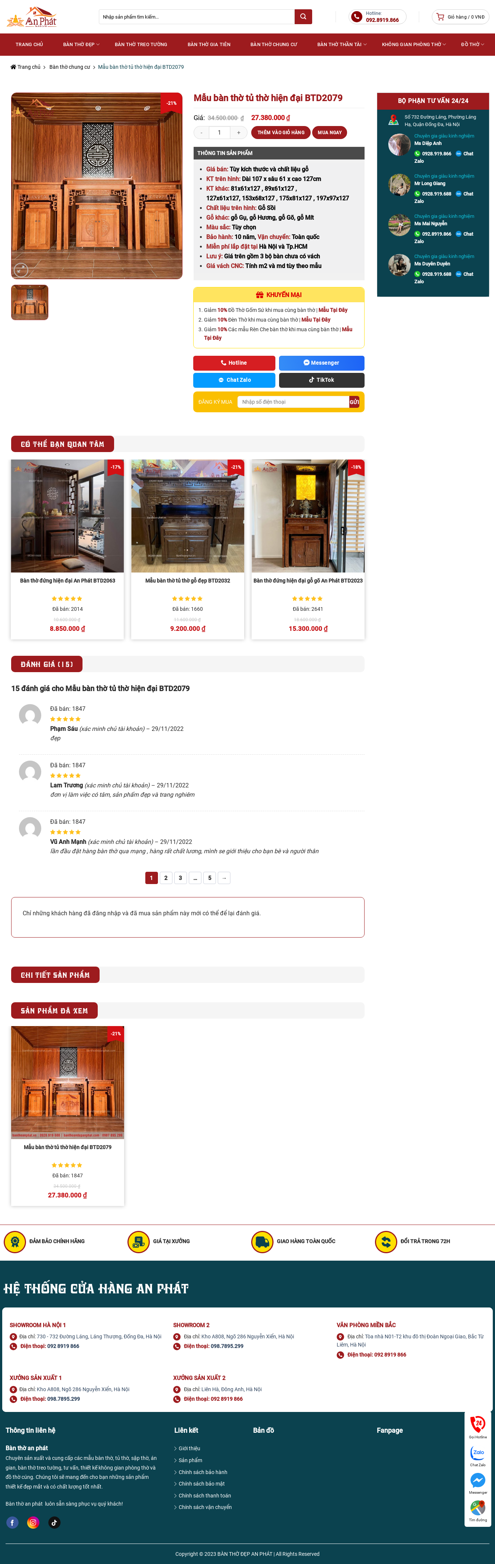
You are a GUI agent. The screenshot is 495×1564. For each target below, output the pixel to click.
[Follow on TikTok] (54, 1522)
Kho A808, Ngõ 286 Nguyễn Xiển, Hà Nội (247, 1336)
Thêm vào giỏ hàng (281, 132)
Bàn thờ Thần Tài (342, 44)
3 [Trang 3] (180, 878)
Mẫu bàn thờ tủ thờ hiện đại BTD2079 (67, 1147)
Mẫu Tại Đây (332, 310)
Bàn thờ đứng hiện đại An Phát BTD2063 (67, 581)
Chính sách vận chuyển (205, 1507)
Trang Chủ (29, 44)
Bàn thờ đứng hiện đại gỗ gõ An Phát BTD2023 (308, 581)
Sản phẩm (190, 1460)
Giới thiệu (189, 1448)
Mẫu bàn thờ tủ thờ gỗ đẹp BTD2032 (187, 581)
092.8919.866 (436, 234)
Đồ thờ (472, 44)
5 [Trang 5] (209, 878)
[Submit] (303, 16)
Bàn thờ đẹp (81, 44)
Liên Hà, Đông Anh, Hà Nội (231, 1389)
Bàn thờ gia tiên (209, 44)
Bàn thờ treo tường (141, 44)
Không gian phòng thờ (414, 44)
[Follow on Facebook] (12, 1522)
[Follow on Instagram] (33, 1522)
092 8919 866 (63, 1346)
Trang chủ (25, 67)
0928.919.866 (436, 154)
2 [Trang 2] (166, 878)
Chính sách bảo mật (202, 1484)
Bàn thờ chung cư (273, 44)
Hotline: (382, 17)
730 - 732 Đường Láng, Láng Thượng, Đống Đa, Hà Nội (99, 1336)
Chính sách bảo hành (203, 1472)
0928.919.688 (436, 194)
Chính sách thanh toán (205, 1496)
